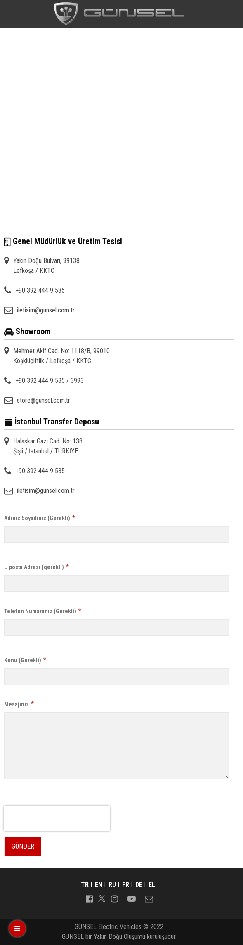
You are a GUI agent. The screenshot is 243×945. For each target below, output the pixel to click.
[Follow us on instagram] (114, 898)
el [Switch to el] (152, 885)
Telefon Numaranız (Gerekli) (42, 611)
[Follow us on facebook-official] (89, 898)
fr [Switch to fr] (125, 885)
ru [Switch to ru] (112, 885)
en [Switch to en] (98, 885)
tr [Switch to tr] (85, 885)
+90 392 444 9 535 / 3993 (49, 381)
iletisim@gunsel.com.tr (46, 310)
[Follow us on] (101, 898)
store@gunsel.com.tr (43, 400)
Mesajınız (19, 704)
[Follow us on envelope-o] (149, 898)
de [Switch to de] (138, 885)
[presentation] (57, 818)
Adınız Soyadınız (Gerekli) (39, 518)
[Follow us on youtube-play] (131, 898)
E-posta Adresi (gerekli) (36, 567)
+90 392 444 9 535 (40, 290)
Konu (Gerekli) (25, 660)
